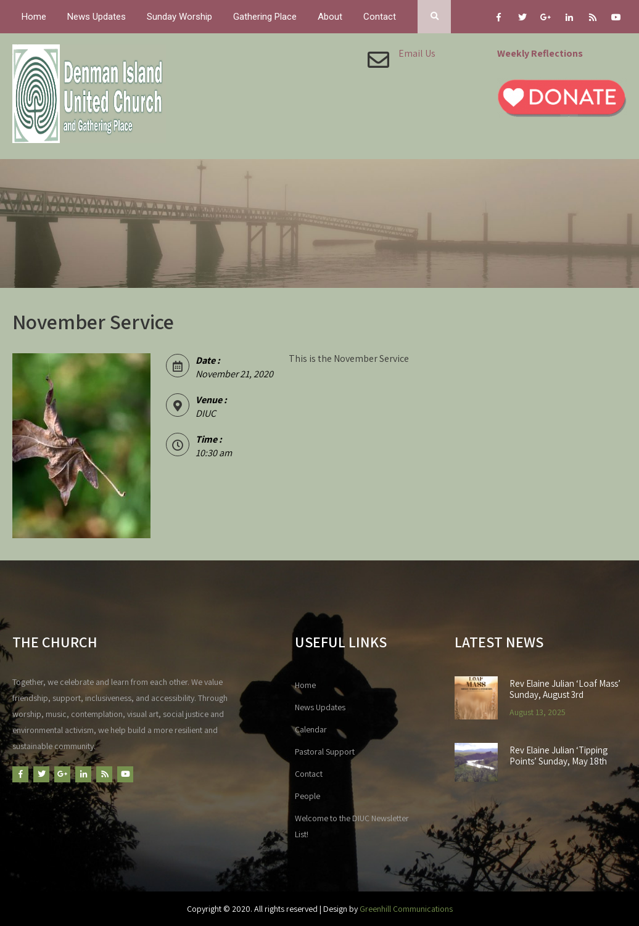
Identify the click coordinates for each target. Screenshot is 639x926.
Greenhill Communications (406, 908)
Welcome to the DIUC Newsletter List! (352, 826)
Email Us (416, 53)
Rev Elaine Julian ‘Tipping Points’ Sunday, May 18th (558, 756)
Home (34, 16)
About (330, 16)
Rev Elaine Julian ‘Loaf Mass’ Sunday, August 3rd (564, 689)
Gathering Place (265, 16)
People (307, 795)
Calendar (311, 729)
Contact (379, 16)
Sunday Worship (179, 16)
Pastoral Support (325, 751)
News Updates (96, 16)
